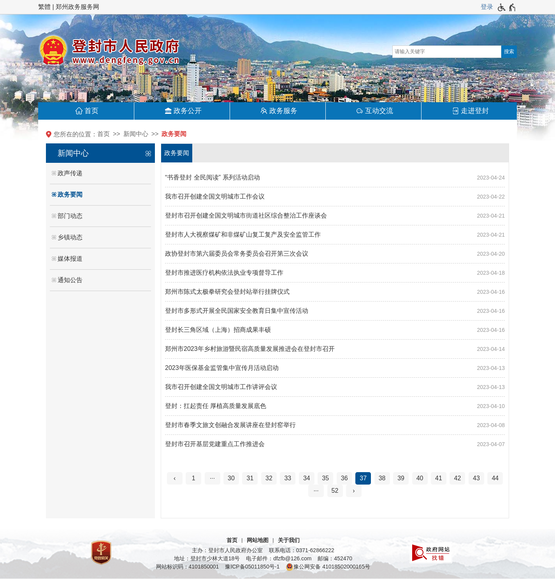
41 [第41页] (438, 478)
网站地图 (258, 540)
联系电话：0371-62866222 (301, 550)
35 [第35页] (325, 478)
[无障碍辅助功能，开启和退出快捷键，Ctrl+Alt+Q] (507, 7)
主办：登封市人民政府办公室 (227, 550)
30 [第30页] (231, 478)
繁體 (44, 6)
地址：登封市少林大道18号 (207, 558)
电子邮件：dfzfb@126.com (278, 558)
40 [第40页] (419, 478)
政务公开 (188, 111)
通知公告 (70, 280)
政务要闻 (174, 134)
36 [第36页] (344, 478)
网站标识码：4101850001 (187, 566)
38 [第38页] (382, 478)
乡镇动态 (70, 237)
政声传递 (70, 173)
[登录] (487, 7)
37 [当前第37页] (363, 478)
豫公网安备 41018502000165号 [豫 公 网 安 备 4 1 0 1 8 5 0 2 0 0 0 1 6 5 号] (328, 567)
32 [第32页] (268, 478)
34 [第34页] (306, 478)
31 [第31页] (250, 478)
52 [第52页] (335, 490)
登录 (487, 6)
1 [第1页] (193, 478)
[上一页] (175, 478)
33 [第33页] (287, 478)
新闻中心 (135, 134)
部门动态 (70, 216)
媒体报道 (70, 258)
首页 (91, 111)
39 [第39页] (400, 478)
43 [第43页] (476, 478)
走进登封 (475, 111)
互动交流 (379, 111)
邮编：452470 (335, 558)
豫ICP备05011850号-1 (252, 566)
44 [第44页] (495, 478)
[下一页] (354, 491)
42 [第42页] (457, 478)
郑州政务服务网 (77, 6)
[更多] (316, 491)
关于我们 (289, 540)
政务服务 (283, 111)
